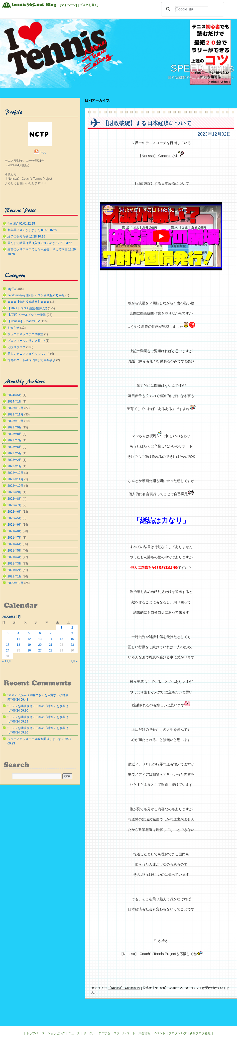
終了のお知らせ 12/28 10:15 (26, 236)
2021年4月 (14, 557)
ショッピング (56, 1033)
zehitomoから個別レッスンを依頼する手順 (36, 295)
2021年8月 (14, 531)
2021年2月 (14, 570)
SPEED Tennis (202, 68)
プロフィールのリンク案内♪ (26, 340)
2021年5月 (14, 550)
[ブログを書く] (88, 5)
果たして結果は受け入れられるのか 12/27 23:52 (39, 243)
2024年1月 (14, 401)
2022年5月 (14, 518)
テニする (104, 1033)
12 (29, 639)
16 (72, 639)
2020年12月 (15, 583)
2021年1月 (14, 576)
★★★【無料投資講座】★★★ (28, 302)
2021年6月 (14, 544)
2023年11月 (15, 414)
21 (50, 644)
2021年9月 (14, 524)
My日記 (12, 289)
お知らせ (13, 327)
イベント (159, 1033)
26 (29, 650)
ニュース (74, 1033)
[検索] (191, 9)
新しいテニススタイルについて (28, 353)
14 (50, 639)
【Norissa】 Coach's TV (124, 988)
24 (7, 650)
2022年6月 (14, 511)
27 (39, 650)
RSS (42, 153)
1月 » (74, 661)
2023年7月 (14, 440)
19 (29, 644)
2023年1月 (14, 466)
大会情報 (144, 1033)
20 (39, 644)
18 (18, 644)
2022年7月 (14, 505)
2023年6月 (14, 447)
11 (18, 639)
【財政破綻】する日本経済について (147, 123)
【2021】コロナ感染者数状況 (27, 308)
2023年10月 (15, 421)
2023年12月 (15, 408)
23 (72, 644)
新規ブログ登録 (200, 1033)
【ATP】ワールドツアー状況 (26, 315)
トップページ (35, 1033)
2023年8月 (14, 434)
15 (61, 639)
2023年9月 (14, 427)
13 (39, 639)
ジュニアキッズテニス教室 (25, 334)
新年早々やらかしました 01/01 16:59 (32, 230)
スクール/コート (124, 1033)
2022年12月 (15, 473)
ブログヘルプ (178, 1033)
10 (7, 639)
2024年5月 (14, 395)
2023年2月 (14, 460)
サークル (89, 1033)
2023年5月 (14, 453)
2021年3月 (14, 563)
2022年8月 (14, 498)
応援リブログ (16, 347)
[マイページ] (68, 5)
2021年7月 (14, 537)
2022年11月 (15, 479)
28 (50, 650)
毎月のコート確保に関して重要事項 (31, 360)
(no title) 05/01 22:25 (21, 223)
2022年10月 (15, 485)
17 (7, 644)
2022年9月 (14, 492)
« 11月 (6, 661)
